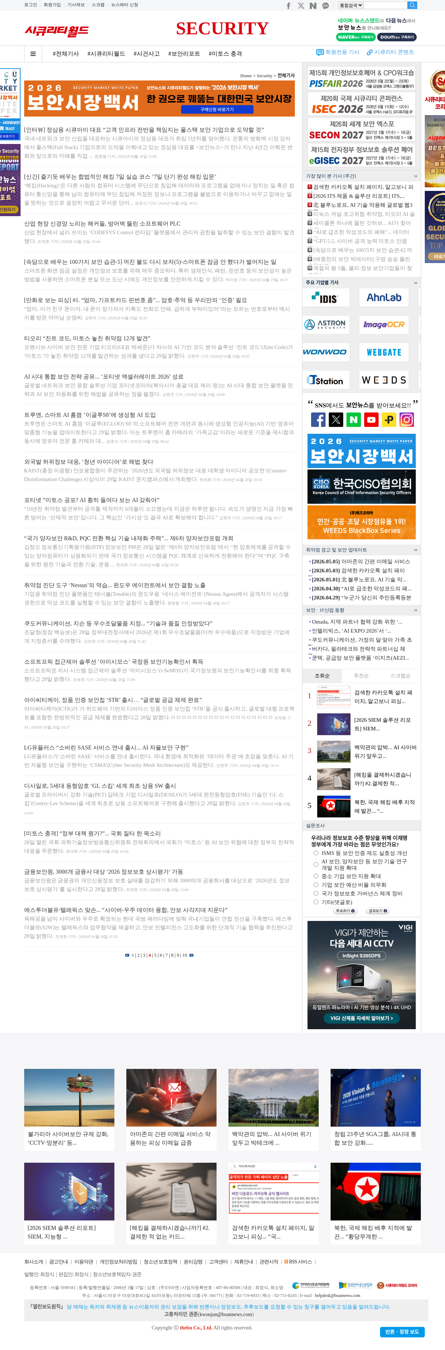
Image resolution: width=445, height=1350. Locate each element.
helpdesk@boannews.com (337, 1295)
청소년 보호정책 (161, 1261)
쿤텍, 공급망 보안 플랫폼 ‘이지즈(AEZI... (360, 658)
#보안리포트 (184, 54)
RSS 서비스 (300, 1261)
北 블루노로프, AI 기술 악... (359, 579)
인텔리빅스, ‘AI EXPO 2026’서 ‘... (351, 631)
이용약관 (83, 1261)
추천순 (361, 675)
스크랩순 (401, 675)
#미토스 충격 (225, 54)
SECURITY (222, 28)
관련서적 (268, 1261)
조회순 (322, 675)
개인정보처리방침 (118, 1261)
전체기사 (286, 75)
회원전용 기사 (342, 52)
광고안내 (58, 1261)
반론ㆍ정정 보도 (402, 1332)
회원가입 (52, 4)
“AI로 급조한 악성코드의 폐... (361, 588)
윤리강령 (193, 1261)
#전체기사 (66, 54)
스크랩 (98, 4)
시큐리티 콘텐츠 (394, 52)
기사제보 (76, 4)
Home (246, 75)
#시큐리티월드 (106, 54)
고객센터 (218, 1261)
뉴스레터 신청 (124, 4)
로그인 (30, 4)
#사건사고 (147, 54)
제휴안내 (243, 1261)
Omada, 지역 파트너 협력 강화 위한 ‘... (357, 622)
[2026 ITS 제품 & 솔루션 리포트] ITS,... (359, 196)
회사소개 (33, 1261)
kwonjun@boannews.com (226, 1314)
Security (264, 75)
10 (184, 955)
